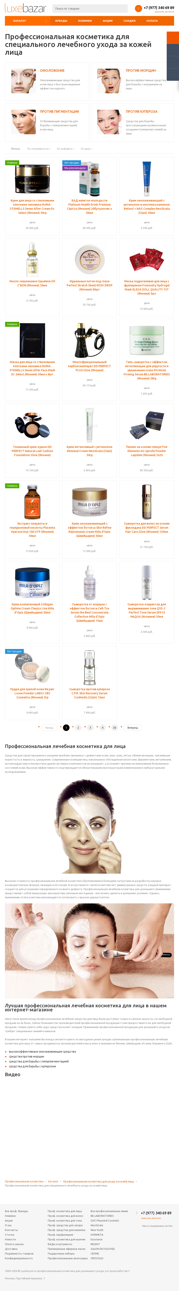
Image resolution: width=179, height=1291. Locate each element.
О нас (8, 1225)
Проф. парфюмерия (60, 1234)
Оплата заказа (14, 1244)
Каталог (19, 20)
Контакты (11, 1229)
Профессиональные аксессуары (68, 1258)
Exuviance (97, 1239)
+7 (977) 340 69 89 (159, 7)
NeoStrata (97, 1225)
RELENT (95, 1244)
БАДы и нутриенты (60, 1244)
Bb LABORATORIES (102, 1215)
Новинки (85, 20)
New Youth (97, 1229)
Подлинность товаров (19, 1253)
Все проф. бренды (16, 1211)
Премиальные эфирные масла (66, 1248)
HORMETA (97, 1234)
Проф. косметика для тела (65, 1220)
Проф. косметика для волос (65, 1215)
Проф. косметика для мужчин (66, 1239)
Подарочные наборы (61, 1253)
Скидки (129, 20)
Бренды (61, 20)
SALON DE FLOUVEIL (103, 1248)
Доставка (11, 1248)
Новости (10, 1239)
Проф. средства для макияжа (66, 1229)
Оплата (152, 20)
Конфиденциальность (19, 1258)
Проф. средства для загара (65, 1225)
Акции (108, 20)
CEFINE (95, 1253)
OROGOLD (97, 1258)
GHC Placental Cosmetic (105, 1220)
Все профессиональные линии (109, 1211)
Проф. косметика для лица (65, 1211)
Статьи (9, 1234)
